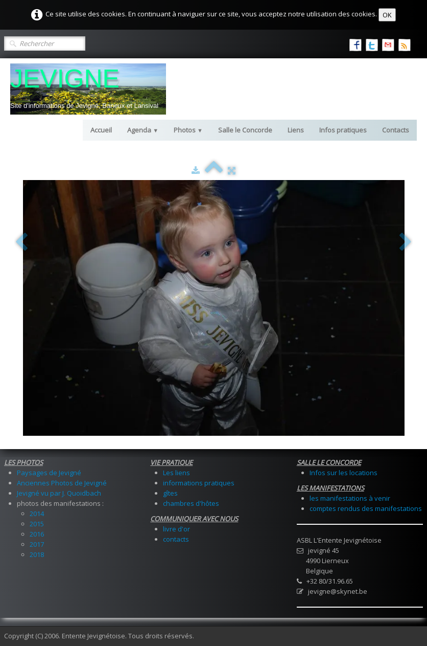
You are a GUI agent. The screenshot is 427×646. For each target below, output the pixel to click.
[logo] (88, 89)
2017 (37, 544)
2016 (37, 534)
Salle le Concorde (245, 130)
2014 (37, 513)
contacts (176, 539)
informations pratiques (198, 482)
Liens (296, 130)
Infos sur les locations (343, 472)
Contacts (395, 130)
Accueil (101, 130)
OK (387, 14)
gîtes (170, 493)
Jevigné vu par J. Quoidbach (59, 493)
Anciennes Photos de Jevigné (62, 482)
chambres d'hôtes (191, 503)
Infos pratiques (343, 130)
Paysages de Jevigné (49, 472)
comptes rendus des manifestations (366, 508)
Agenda (142, 130)
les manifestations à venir (350, 498)
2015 (37, 523)
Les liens (176, 472)
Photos (188, 130)
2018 (37, 554)
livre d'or (176, 528)
